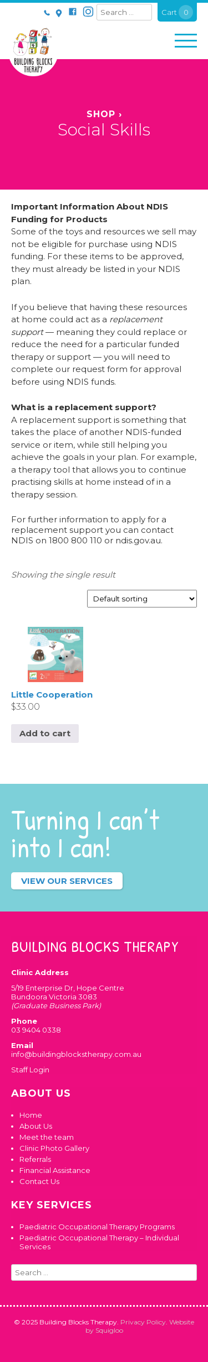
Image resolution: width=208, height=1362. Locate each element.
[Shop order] (142, 598)
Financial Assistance (54, 1170)
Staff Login (30, 1069)
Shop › (104, 114)
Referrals (35, 1159)
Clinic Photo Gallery (54, 1148)
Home (30, 1114)
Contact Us (39, 1181)
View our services (67, 881)
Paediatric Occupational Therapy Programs (97, 1226)
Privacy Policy (143, 1322)
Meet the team (46, 1137)
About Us (35, 1126)
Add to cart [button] (44, 733)
